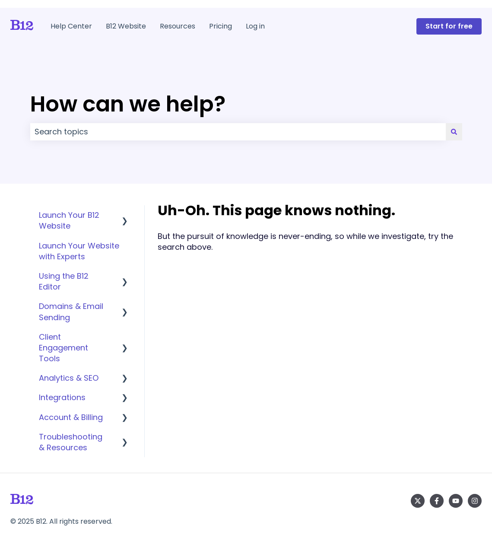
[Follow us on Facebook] (437, 501)
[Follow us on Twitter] (418, 501)
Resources (177, 26)
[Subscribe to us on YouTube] (456, 501)
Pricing (220, 26)
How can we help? (127, 104)
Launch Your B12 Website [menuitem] (69, 220)
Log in (255, 26)
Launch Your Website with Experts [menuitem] (79, 251)
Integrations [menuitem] (62, 397)
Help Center (71, 26)
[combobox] (238, 132)
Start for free (449, 26)
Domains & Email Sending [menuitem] (71, 311)
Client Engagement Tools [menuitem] (63, 347)
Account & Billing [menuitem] (71, 417)
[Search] (454, 132)
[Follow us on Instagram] (475, 501)
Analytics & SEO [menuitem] (68, 377)
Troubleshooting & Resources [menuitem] (70, 442)
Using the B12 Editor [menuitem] (64, 281)
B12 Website (126, 26)
